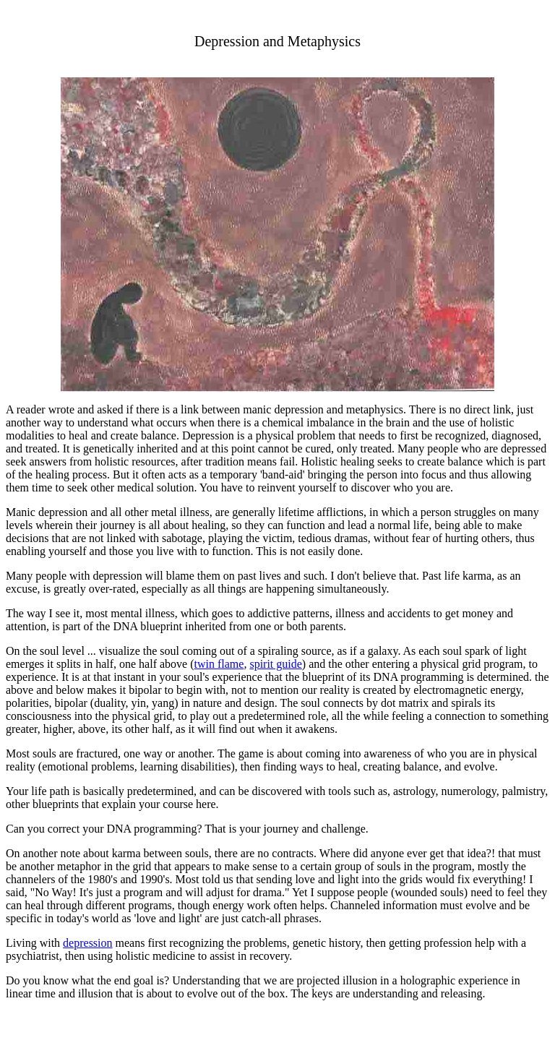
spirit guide (275, 664)
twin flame (219, 664)
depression (87, 943)
